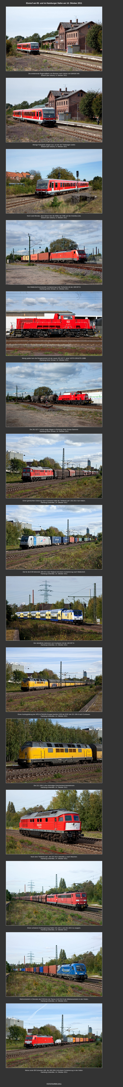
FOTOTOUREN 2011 (54, 1084)
